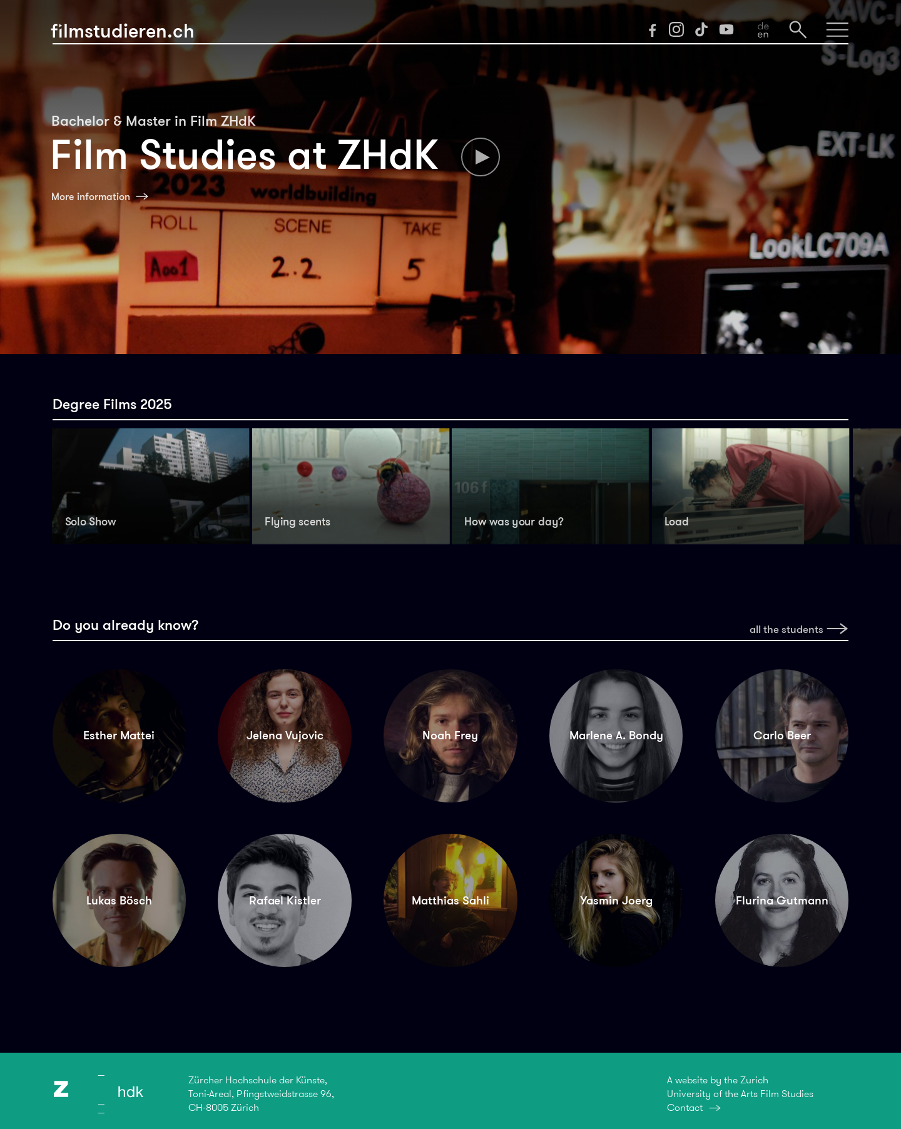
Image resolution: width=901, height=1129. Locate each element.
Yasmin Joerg (616, 900)
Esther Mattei (119, 735)
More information (90, 197)
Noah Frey (450, 735)
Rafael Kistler (285, 900)
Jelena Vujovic (285, 735)
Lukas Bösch (119, 900)
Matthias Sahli (450, 900)
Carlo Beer (782, 735)
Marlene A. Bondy (616, 735)
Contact (685, 1107)
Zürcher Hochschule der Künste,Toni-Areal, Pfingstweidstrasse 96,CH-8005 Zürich (261, 1094)
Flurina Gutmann (782, 900)
